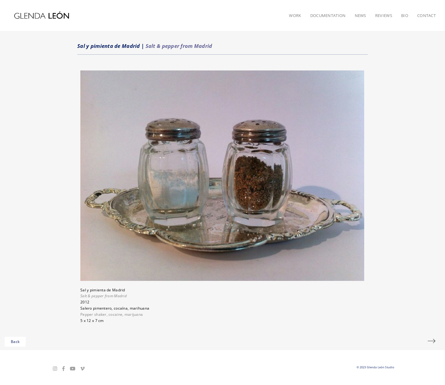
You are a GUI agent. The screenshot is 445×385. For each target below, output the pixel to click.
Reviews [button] (383, 15)
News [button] (360, 15)
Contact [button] (426, 15)
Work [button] (295, 15)
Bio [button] (404, 15)
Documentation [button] (328, 15)
